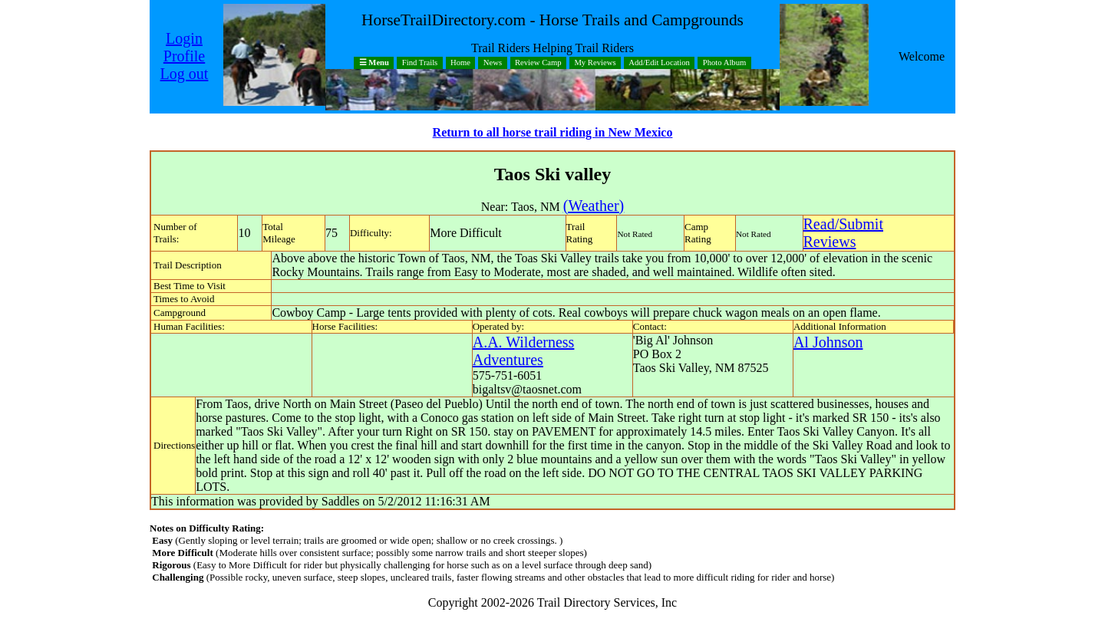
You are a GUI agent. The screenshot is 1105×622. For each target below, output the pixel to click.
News (492, 63)
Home (460, 63)
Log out (184, 73)
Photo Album (725, 63)
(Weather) (593, 205)
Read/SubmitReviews (843, 233)
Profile (184, 56)
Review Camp (538, 63)
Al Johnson (828, 342)
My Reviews (594, 63)
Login (184, 38)
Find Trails (420, 63)
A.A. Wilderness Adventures (524, 351)
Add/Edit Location (659, 63)
